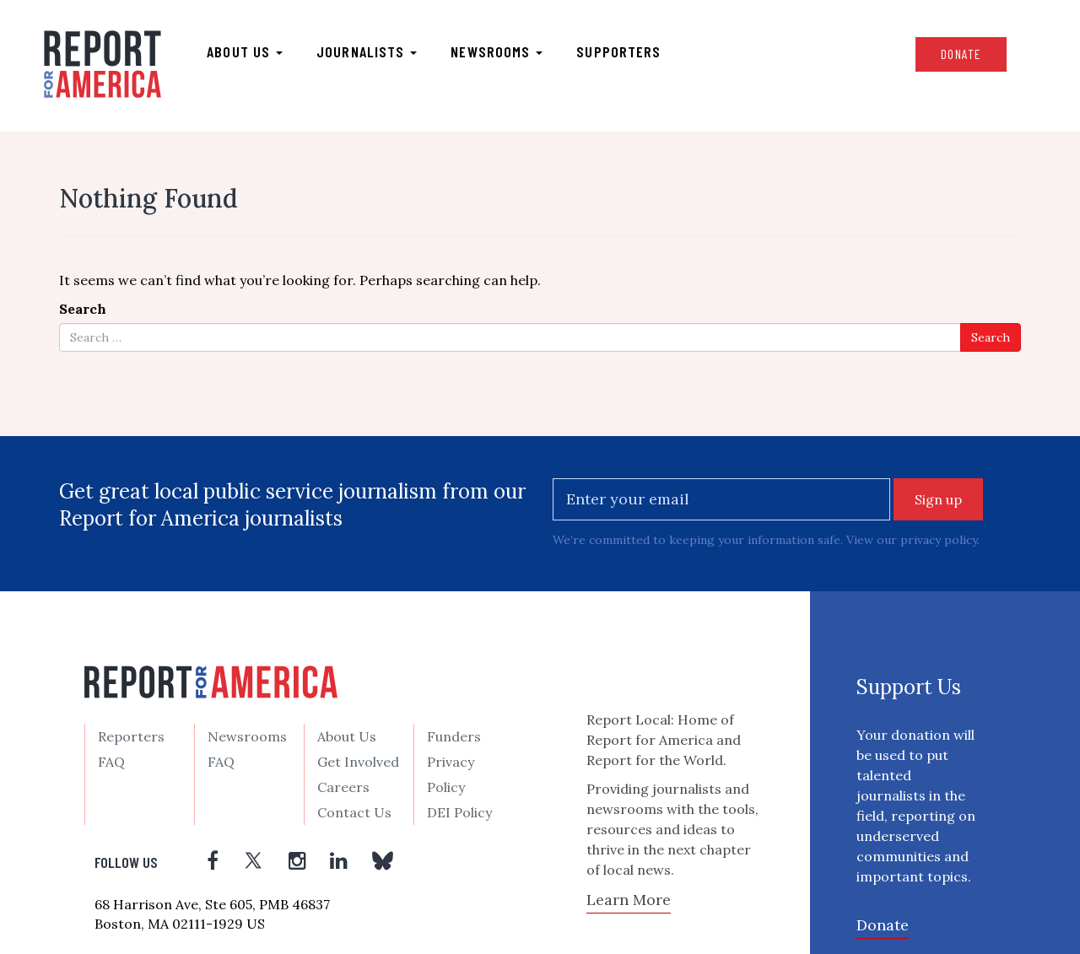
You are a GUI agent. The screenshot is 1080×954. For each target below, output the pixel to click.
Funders (454, 736)
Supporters (618, 51)
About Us (346, 736)
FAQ (111, 761)
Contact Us (354, 812)
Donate (961, 54)
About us (245, 51)
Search (82, 308)
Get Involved (358, 761)
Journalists (366, 51)
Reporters (131, 736)
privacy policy (938, 539)
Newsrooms (497, 51)
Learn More (628, 899)
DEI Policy (459, 812)
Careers (343, 787)
